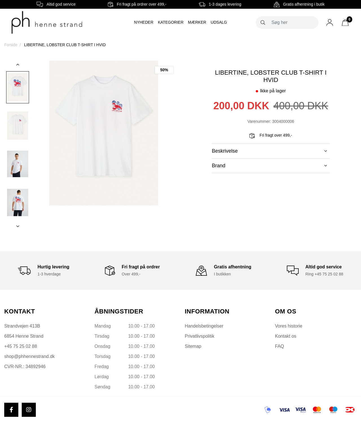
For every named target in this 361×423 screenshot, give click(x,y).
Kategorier (171, 22)
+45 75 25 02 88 (20, 346)
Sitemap (193, 346)
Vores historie (288, 326)
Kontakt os (285, 336)
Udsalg (219, 22)
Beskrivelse (269, 151)
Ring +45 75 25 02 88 (324, 274)
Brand (269, 165)
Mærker (197, 22)
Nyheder (143, 22)
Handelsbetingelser (204, 326)
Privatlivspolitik (199, 336)
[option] (17, 87)
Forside (10, 45)
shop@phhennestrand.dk (29, 356)
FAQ (279, 346)
